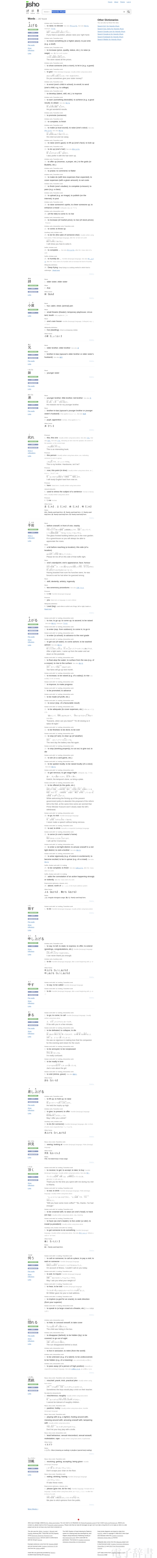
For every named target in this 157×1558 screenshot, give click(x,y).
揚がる (53, 623)
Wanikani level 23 (33, 38)
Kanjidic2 (46, 1531)
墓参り (75, 1074)
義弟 (84, 414)
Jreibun (38, 1548)
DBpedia (118, 1542)
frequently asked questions (56, 1525)
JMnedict (52, 1531)
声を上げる (48, 130)
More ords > (33, 1509)
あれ (48, 440)
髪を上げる (76, 149)
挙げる (86, 26)
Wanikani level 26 (33, 1102)
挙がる (46, 862)
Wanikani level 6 (33, 291)
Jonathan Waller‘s (116, 1552)
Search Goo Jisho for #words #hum (110, 29)
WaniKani (47, 1554)
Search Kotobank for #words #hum (110, 37)
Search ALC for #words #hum (108, 26)
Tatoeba (51, 1544)
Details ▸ (91, 274)
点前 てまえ (80, 588)
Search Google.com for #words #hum (111, 31)
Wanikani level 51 (33, 1180)
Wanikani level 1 (33, 35)
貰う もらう (83, 1233)
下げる (53, 29)
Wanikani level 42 (33, 42)
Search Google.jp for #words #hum (110, 34)
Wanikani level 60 (33, 1390)
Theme (122, 2)
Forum (110, 2)
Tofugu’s (52, 1552)
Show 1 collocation (31, 537)
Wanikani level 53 (33, 1471)
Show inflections (31, 49)
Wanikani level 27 (33, 1332)
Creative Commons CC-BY (50, 1546)
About (116, 2)
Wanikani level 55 (33, 447)
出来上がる (79, 868)
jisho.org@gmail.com (111, 1523)
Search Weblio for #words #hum (109, 39)
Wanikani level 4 (33, 994)
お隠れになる (75, 1369)
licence (40, 1540)
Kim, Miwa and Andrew (53, 1523)
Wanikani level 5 (33, 357)
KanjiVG (99, 1533)
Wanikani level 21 (33, 633)
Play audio (31, 45)
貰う (88, 1173)
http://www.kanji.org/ (69, 1537)
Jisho (32, 4)
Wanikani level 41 (33, 1268)
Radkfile (30, 1533)
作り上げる (70, 250)
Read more (56, 270)
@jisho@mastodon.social (88, 1523)
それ (88, 438)
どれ (58, 440)
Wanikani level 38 (33, 918)
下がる (65, 623)
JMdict (40, 1531)
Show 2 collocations (31, 452)
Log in (129, 2)
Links (29, 53)
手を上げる (73, 26)
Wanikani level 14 (33, 1025)
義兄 (61, 357)
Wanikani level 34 (33, 1154)
